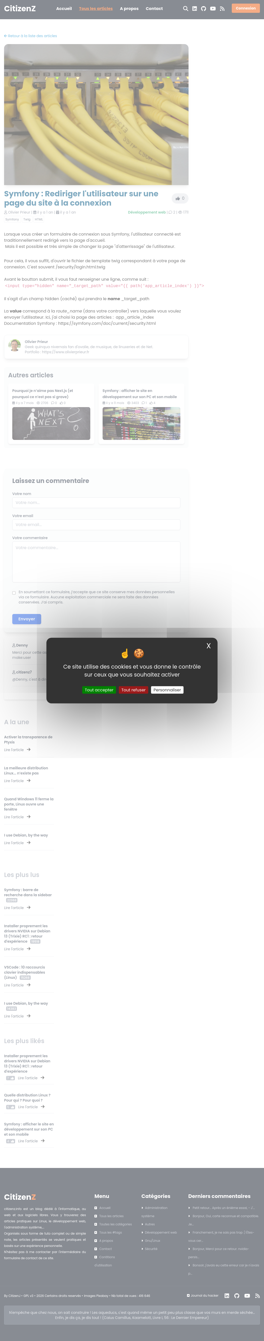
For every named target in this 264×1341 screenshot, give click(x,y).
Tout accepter (99, 690)
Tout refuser (133, 690)
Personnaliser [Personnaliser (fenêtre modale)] (167, 690)
